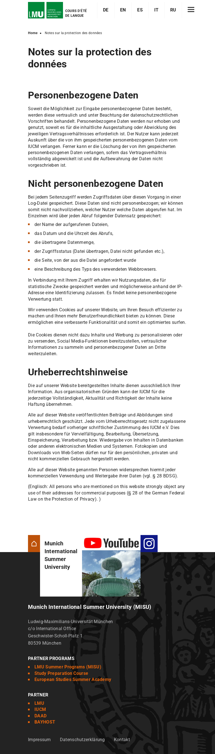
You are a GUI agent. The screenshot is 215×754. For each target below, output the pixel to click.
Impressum (39, 739)
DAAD (40, 715)
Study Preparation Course (61, 673)
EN (123, 10)
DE (106, 10)
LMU (39, 703)
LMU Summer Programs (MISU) (67, 667)
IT (156, 10)
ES (140, 10)
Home (33, 33)
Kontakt (122, 739)
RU (173, 10)
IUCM (40, 709)
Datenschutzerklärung (82, 739)
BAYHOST (44, 722)
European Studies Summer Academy (72, 679)
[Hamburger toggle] (191, 10)
